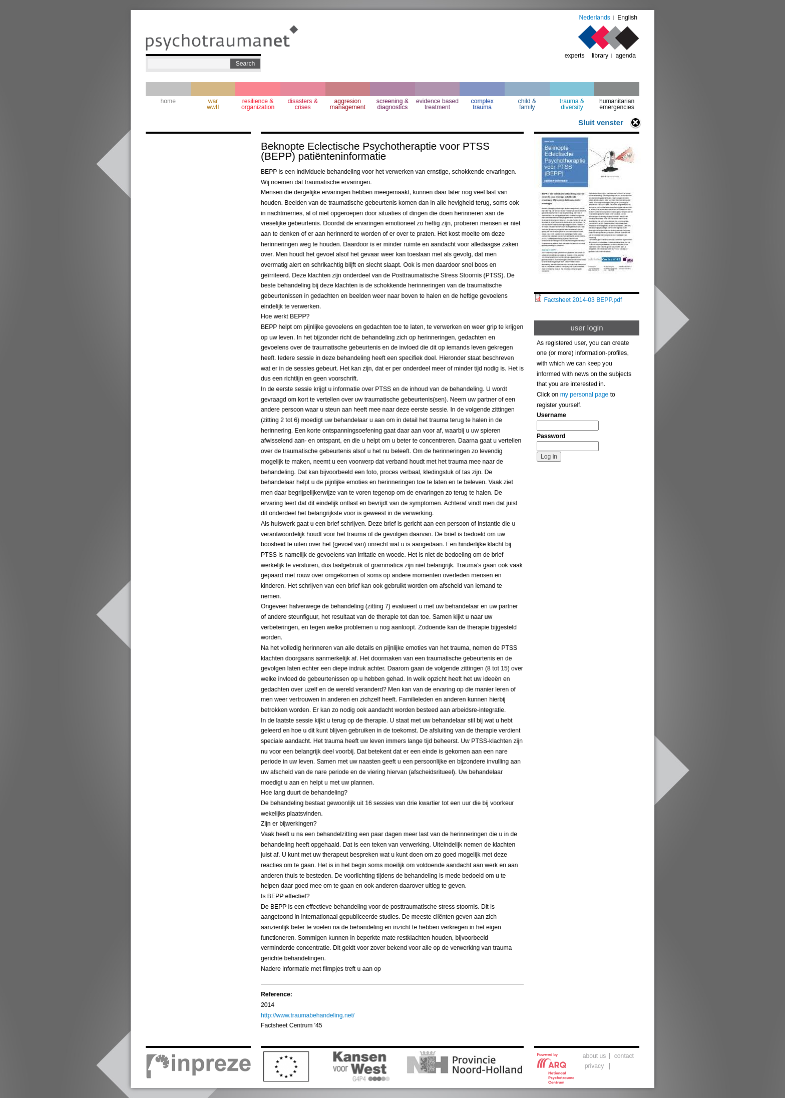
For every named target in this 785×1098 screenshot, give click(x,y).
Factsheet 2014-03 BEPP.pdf (583, 299)
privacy (594, 1065)
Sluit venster (600, 122)
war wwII (213, 104)
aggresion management (347, 104)
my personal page (584, 394)
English (627, 17)
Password (551, 436)
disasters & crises (303, 104)
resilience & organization (257, 104)
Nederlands (594, 17)
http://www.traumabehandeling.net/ (307, 1015)
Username (551, 415)
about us (594, 1055)
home (168, 101)
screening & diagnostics (392, 104)
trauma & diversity (572, 104)
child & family (527, 104)
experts (575, 55)
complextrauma (482, 104)
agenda (625, 55)
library (600, 55)
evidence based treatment (437, 104)
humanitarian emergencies (616, 104)
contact (624, 1055)
